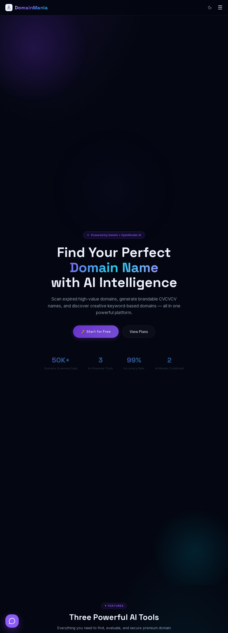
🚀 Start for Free (96, 335)
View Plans (139, 335)
